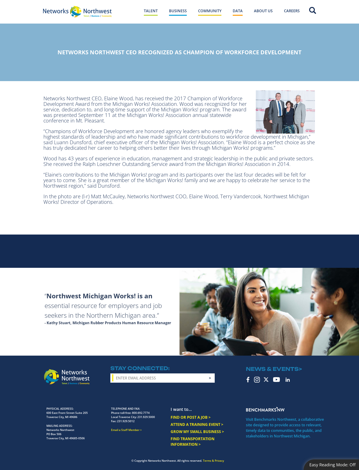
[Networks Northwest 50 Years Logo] (77, 11)
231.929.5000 (146, 417)
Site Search (313, 10)
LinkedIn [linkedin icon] (288, 380)
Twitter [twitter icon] (266, 380)
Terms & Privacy (213, 461)
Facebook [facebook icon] (248, 380)
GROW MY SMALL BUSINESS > (197, 431)
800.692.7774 (141, 413)
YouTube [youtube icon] (276, 380)
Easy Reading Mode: (332, 464)
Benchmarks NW (265, 409)
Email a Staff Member (125, 430)
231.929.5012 (126, 421)
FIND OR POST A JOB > (191, 417)
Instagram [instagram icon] (257, 379)
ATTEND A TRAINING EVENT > (197, 424)
